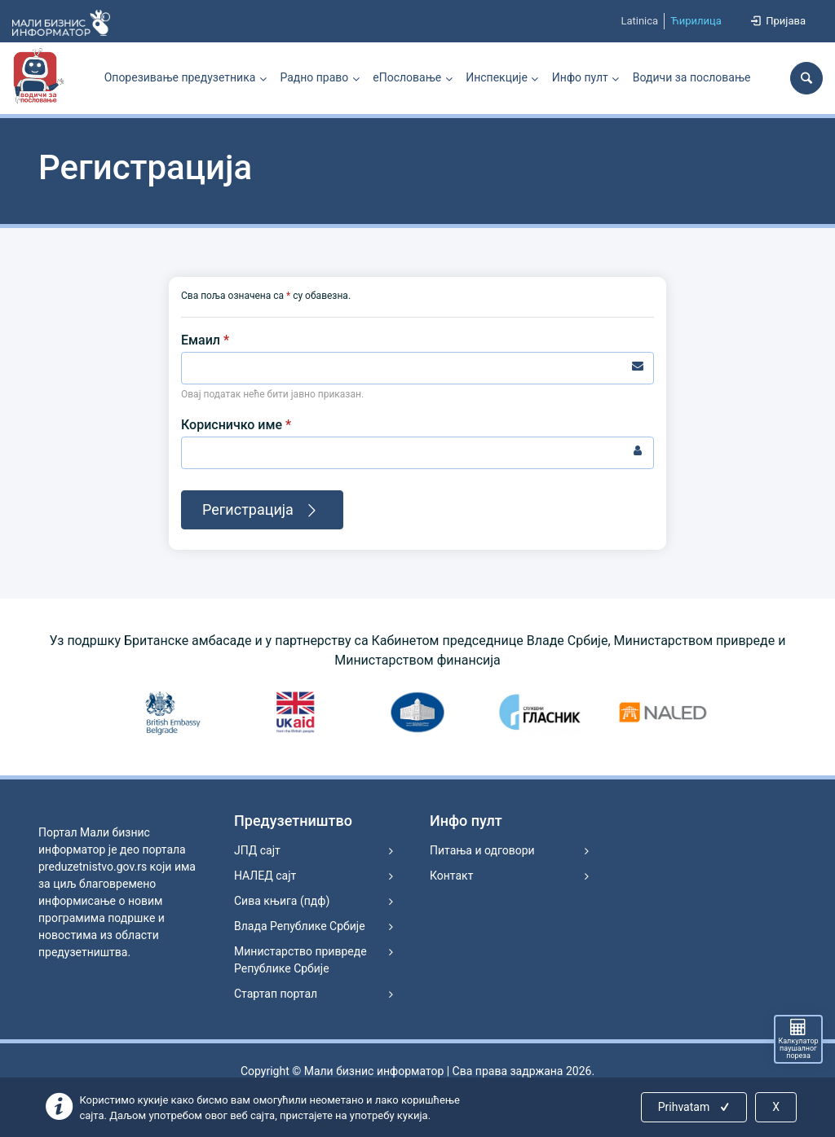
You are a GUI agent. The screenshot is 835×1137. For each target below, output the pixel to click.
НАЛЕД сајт (265, 875)
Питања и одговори (482, 850)
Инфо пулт (580, 77)
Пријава (777, 21)
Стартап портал (275, 993)
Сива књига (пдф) (281, 900)
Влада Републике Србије (299, 926)
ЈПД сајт (257, 850)
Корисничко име (236, 424)
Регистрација (262, 510)
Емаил (205, 340)
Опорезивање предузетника (180, 77)
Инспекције (497, 77)
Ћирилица (696, 21)
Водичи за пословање (692, 77)
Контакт (451, 875)
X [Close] (776, 1106)
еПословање (407, 77)
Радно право (314, 77)
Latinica (639, 21)
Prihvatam (695, 1107)
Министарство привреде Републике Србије (300, 960)
